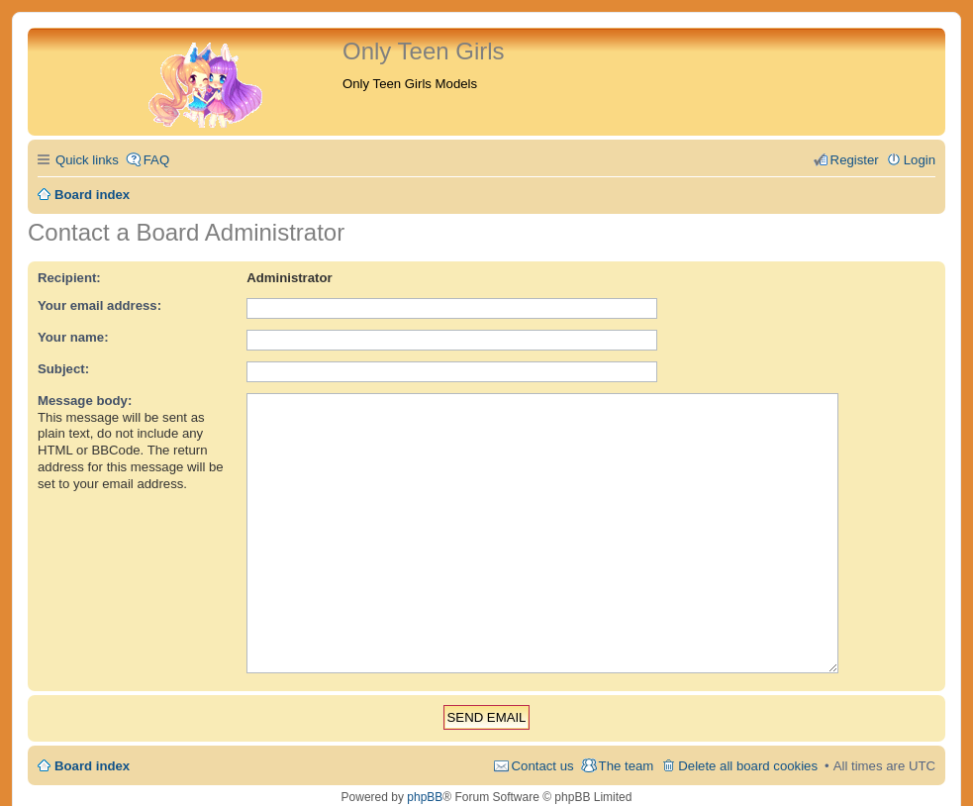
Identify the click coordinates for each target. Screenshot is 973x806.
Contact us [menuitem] (543, 735)
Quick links (87, 159)
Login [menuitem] (919, 159)
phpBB (424, 766)
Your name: (73, 337)
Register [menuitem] (854, 159)
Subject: (63, 368)
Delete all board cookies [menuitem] (748, 735)
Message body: (85, 400)
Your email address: (99, 305)
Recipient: (69, 277)
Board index (92, 735)
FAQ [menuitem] (156, 159)
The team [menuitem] (626, 735)
